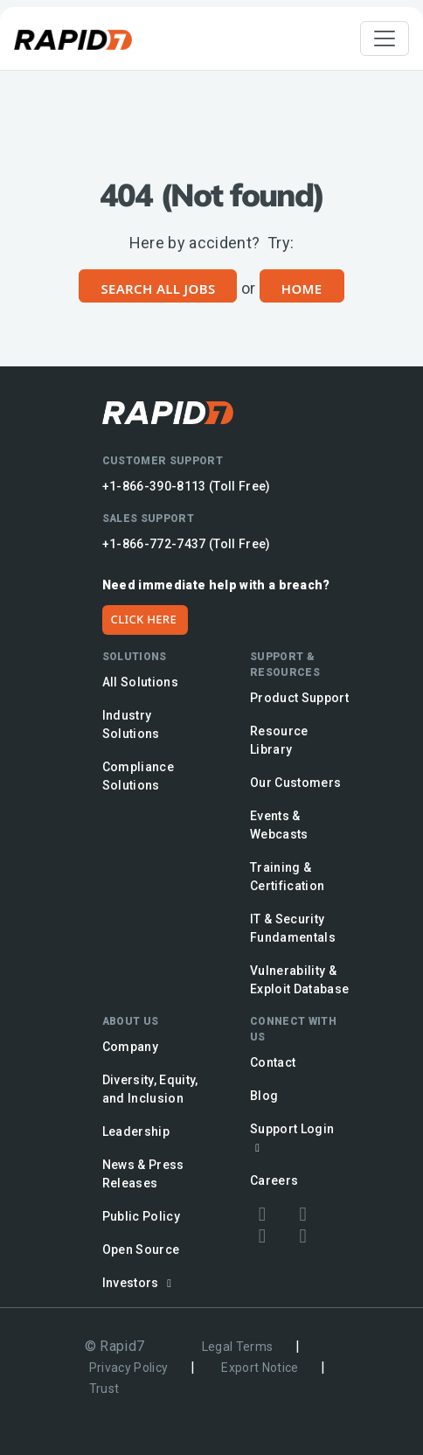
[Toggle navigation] (384, 38)
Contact (272, 1062)
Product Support (299, 698)
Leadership (136, 1131)
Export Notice (259, 1368)
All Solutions (140, 682)
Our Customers (295, 783)
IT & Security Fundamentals (293, 928)
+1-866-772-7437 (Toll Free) (186, 544)
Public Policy (141, 1216)
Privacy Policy (129, 1368)
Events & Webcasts (279, 825)
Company (130, 1047)
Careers (274, 1180)
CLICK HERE (144, 619)
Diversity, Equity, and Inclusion (150, 1089)
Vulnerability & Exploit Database (299, 980)
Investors (139, 1283)
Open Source (141, 1250)
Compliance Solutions (138, 776)
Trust (104, 1389)
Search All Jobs (158, 288)
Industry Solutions (131, 724)
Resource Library (279, 740)
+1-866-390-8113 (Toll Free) (186, 486)
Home (301, 288)
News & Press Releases (143, 1174)
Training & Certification (287, 876)
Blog (264, 1096)
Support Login (292, 1138)
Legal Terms (238, 1347)
